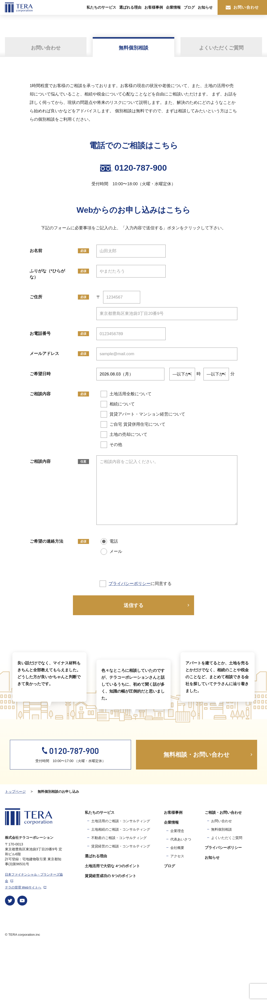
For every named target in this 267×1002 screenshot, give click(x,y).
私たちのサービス (101, 7)
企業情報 (173, 7)
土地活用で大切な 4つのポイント (112, 919)
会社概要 (177, 901)
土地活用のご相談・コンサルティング (120, 874)
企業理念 (177, 884)
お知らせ (205, 7)
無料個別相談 (221, 883)
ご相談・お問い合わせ (223, 866)
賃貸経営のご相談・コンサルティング (120, 900)
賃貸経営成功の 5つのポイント (110, 929)
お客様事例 (153, 7)
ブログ (189, 7)
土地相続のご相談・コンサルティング (120, 883)
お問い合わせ (242, 7)
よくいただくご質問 (226, 891)
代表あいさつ (180, 893)
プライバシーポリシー (130, 583)
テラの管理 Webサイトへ (25, 941)
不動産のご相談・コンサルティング (119, 891)
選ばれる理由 (130, 7)
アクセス (177, 909)
